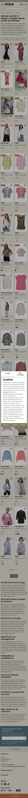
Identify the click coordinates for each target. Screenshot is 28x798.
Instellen (23, 425)
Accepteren (5, 425)
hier (11, 413)
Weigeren (15, 425)
